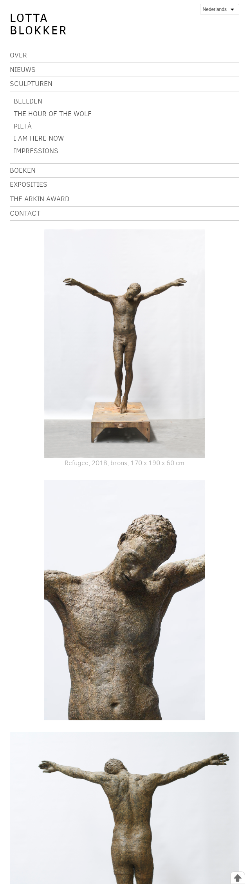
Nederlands (218, 10)
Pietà (23, 126)
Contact (25, 213)
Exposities (28, 184)
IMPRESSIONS (36, 150)
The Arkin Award (39, 199)
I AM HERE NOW (39, 138)
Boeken (23, 170)
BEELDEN (28, 101)
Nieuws (23, 69)
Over (18, 55)
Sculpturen (31, 83)
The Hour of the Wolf (53, 113)
